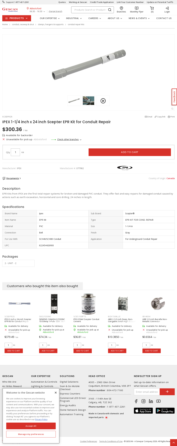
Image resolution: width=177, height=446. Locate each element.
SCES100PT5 (80, 316)
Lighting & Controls (42, 386)
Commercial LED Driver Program (73, 399)
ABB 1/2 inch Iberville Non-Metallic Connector (154, 320)
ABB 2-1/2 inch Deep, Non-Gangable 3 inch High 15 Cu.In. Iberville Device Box (122, 321)
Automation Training (72, 414)
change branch (55, 11)
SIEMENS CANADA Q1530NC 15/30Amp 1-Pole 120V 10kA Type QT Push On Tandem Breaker (52, 322)
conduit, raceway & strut (23, 24)
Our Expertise (41, 376)
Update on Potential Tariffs (160, 2)
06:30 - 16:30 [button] (36, 11)
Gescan (7, 376)
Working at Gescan (78, 2)
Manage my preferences (31, 434)
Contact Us (164, 18)
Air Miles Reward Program (12, 387)
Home (5, 24)
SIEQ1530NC (45, 316)
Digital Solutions (69, 381)
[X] (55, 392)
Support (10, 2)
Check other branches (68, 139)
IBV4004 (146, 316)
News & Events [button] (138, 18)
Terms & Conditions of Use (111, 441)
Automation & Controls (44, 381)
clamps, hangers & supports (51, 24)
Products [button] (17, 18)
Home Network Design (73, 409)
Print (172, 116)
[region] (31, 416)
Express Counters (70, 393)
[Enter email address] (147, 391)
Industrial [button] (72, 18)
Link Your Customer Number (130, 2)
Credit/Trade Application (102, 2)
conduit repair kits (76, 24)
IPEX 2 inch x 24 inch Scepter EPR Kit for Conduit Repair (18, 320)
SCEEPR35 (10, 316)
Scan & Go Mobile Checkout (70, 387)
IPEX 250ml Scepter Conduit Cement (86, 320)
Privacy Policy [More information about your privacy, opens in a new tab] (41, 419)
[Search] (92, 9)
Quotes (62, 2)
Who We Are (9, 381)
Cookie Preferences (88, 441)
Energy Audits (68, 405)
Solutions (67, 376)
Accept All (31, 426)
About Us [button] (113, 18)
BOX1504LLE (114, 316)
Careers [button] (93, 18)
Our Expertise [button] (48, 18)
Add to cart (129, 152)
